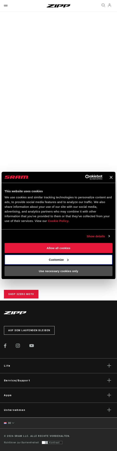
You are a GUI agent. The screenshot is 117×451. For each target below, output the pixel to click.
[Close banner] (111, 177)
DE (7, 423)
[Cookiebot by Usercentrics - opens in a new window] (85, 177)
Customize (59, 259)
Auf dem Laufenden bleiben (29, 330)
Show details (96, 236)
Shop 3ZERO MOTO (21, 294)
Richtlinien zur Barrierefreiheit (21, 442)
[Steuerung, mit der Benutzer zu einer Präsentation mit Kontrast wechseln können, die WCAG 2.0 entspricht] (52, 442)
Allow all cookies (59, 248)
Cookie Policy (58, 221)
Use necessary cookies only (58, 271)
